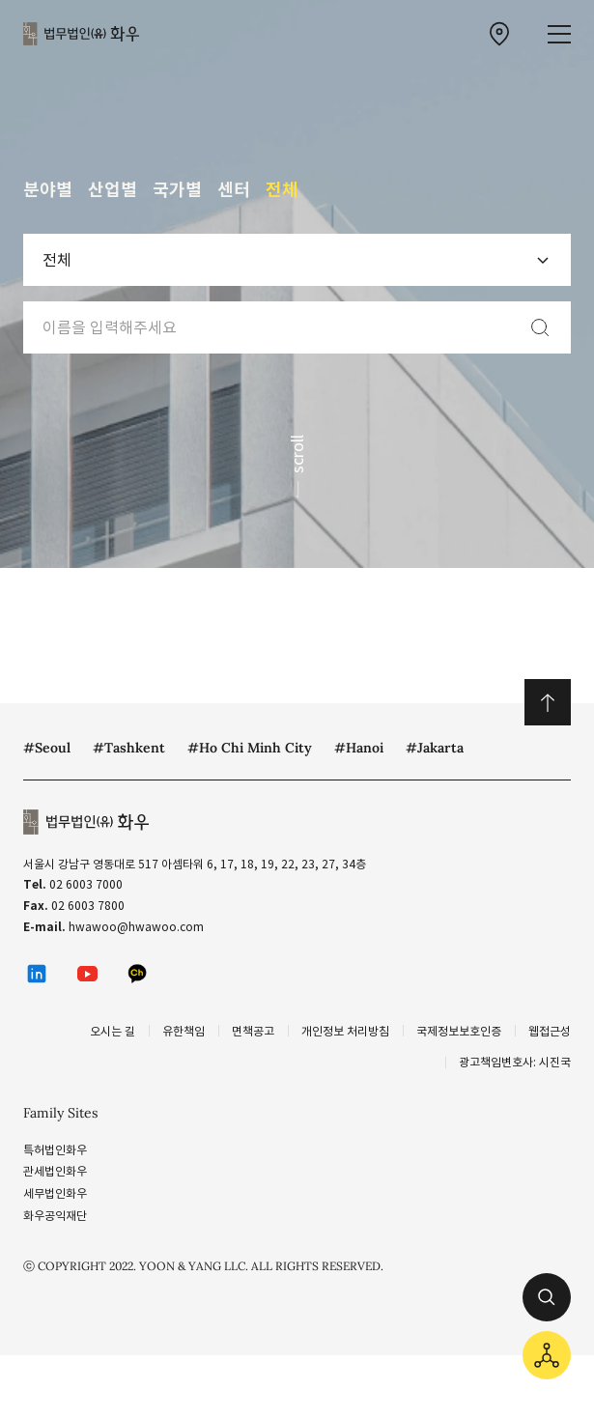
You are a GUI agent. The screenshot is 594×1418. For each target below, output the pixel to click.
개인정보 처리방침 (345, 1031)
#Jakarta (435, 747)
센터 (233, 190)
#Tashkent (129, 747)
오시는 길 (112, 1031)
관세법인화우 (55, 1171)
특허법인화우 (55, 1150)
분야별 (47, 190)
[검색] (540, 327)
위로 (547, 702)
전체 (282, 190)
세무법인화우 (55, 1193)
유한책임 (183, 1031)
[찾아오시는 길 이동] (499, 33)
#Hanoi (358, 747)
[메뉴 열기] (559, 34)
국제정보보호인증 (458, 1031)
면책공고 (253, 1031)
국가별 (177, 190)
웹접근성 (549, 1031)
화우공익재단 (55, 1215)
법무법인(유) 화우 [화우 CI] (81, 33)
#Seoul (47, 747)
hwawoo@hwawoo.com (136, 927)
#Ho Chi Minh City (249, 747)
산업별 (112, 190)
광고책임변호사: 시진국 (515, 1062)
